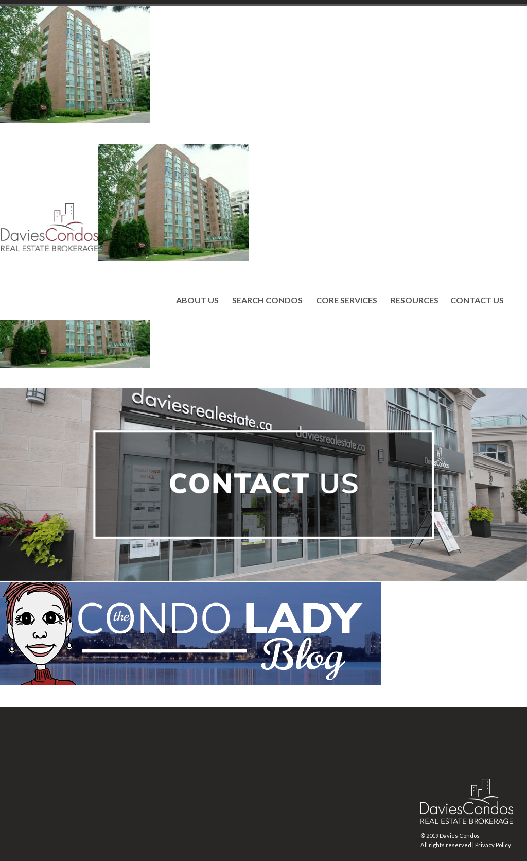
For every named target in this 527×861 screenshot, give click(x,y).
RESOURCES (414, 300)
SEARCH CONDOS (267, 300)
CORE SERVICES (346, 300)
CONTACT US (477, 300)
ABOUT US (197, 300)
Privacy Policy (493, 844)
